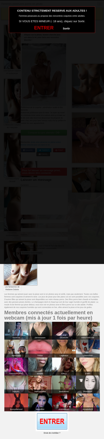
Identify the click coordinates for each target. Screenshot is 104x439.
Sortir (66, 28)
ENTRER (44, 27)
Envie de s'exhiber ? (52, 433)
